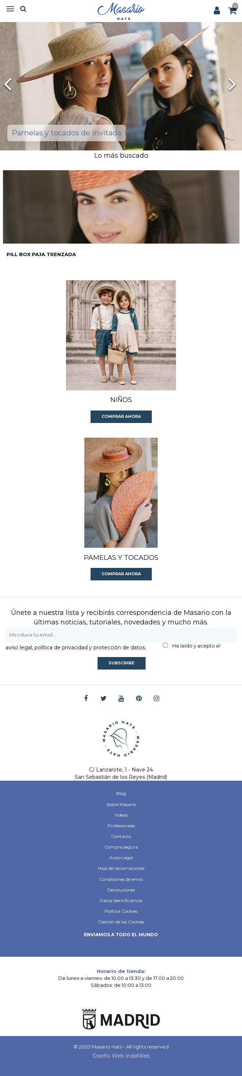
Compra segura (121, 847)
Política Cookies (121, 911)
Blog (121, 793)
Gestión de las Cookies (121, 921)
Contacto (121, 836)
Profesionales (121, 825)
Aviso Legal (121, 857)
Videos (121, 815)
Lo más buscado (121, 156)
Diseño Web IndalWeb (121, 1056)
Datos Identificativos (121, 900)
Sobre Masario (121, 804)
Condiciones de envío (121, 879)
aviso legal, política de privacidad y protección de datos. (76, 647)
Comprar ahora (121, 416)
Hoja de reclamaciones (121, 868)
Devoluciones (121, 890)
